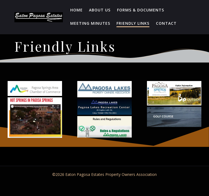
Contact (166, 23)
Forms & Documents (140, 10)
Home (76, 10)
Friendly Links (132, 23)
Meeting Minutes (90, 23)
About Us (99, 10)
